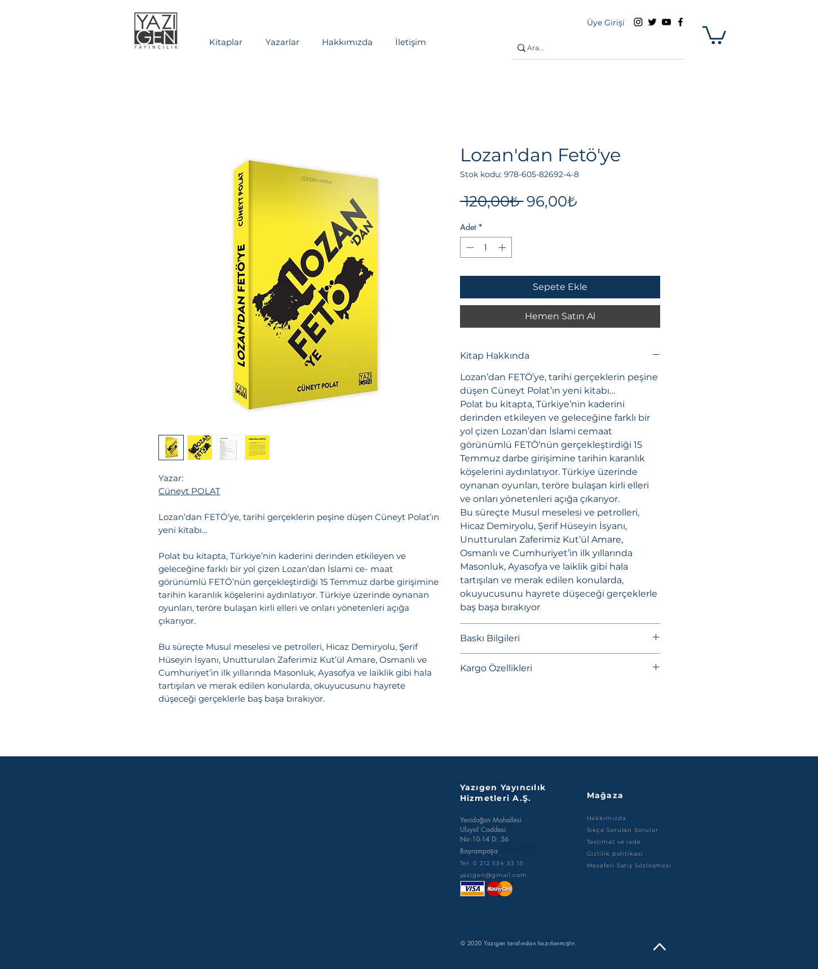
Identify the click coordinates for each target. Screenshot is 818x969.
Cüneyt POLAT (189, 491)
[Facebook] (680, 22)
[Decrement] (469, 247)
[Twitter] (652, 22)
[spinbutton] (486, 247)
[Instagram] (638, 22)
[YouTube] (666, 22)
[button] (714, 34)
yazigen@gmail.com (493, 875)
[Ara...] (593, 48)
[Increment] (503, 247)
